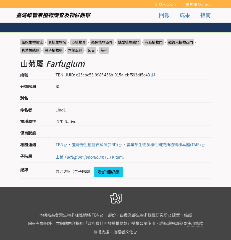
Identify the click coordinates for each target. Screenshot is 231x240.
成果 (185, 15)
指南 (205, 15)
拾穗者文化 (123, 231)
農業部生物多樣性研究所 (145, 215)
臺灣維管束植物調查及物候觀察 (53, 15)
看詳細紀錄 (109, 172)
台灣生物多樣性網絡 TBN (77, 215)
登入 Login (167, 4)
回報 (164, 15)
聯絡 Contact (200, 4)
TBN (59, 144)
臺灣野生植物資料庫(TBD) (95, 144)
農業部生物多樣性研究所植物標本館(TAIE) (164, 144)
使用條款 (195, 223)
